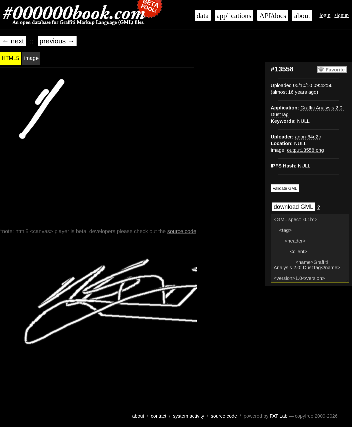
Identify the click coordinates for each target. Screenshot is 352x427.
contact (158, 416)
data (203, 16)
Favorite (335, 69)
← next (13, 41)
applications (234, 16)
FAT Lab (278, 416)
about (302, 16)
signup (341, 15)
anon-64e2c (308, 136)
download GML (293, 206)
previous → (57, 41)
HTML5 (10, 58)
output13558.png (305, 150)
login (324, 15)
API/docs (272, 16)
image (31, 58)
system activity (188, 416)
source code (181, 231)
